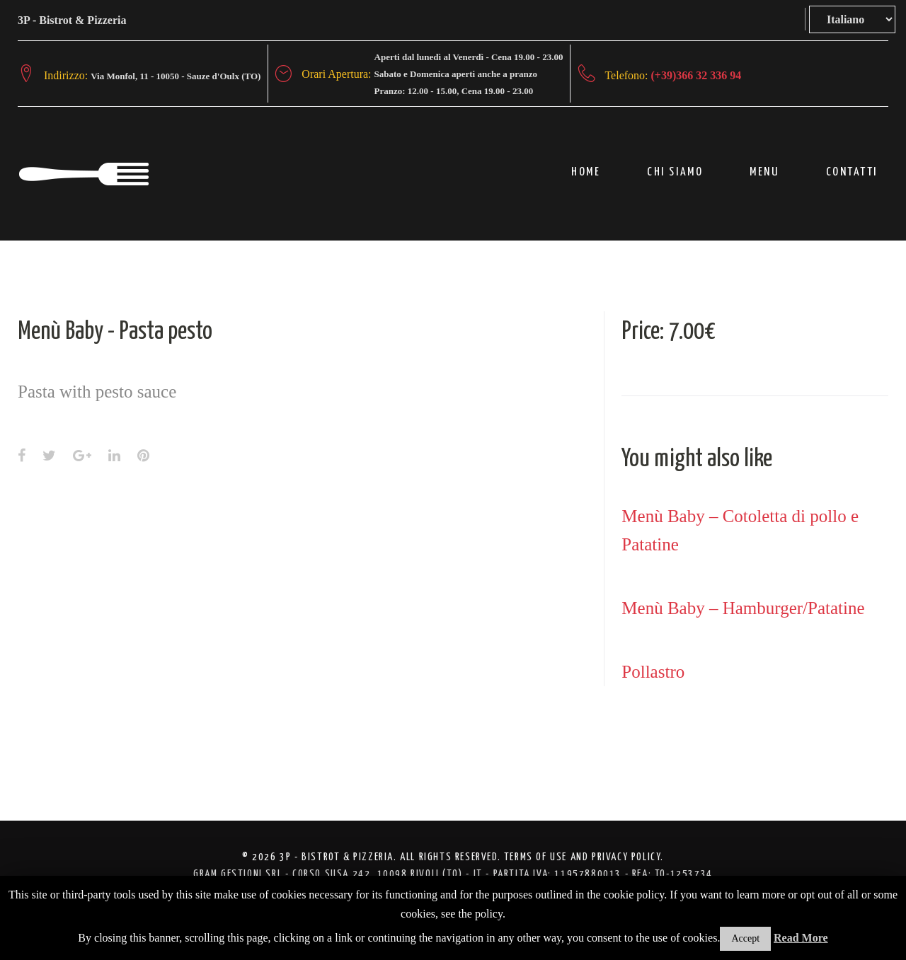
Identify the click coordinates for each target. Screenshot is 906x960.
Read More (801, 938)
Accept (745, 938)
